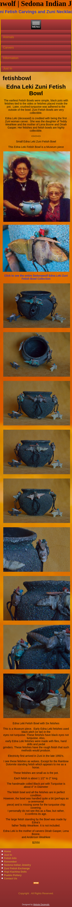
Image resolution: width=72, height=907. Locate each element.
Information (10, 58)
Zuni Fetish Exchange (17, 868)
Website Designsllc (41, 905)
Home (7, 851)
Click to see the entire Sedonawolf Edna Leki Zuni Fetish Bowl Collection (36, 277)
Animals (8, 37)
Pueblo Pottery (13, 875)
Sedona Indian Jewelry (17, 864)
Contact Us (10, 878)
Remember (10, 861)
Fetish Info (10, 858)
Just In (7, 68)
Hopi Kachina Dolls (15, 871)
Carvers (8, 47)
